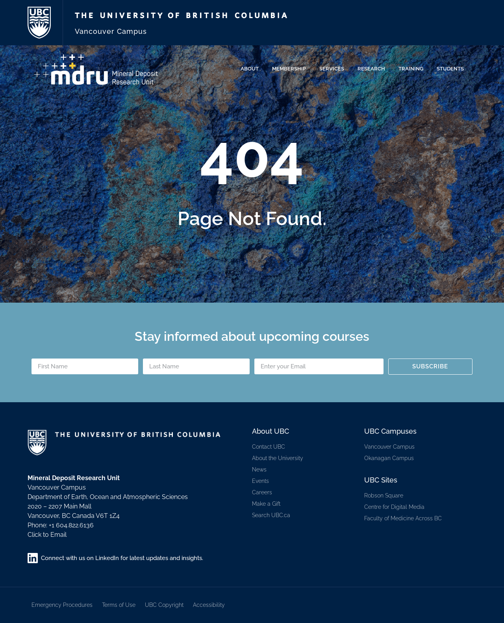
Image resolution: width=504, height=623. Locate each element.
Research (373, 69)
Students (452, 69)
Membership (291, 69)
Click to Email (47, 534)
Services (333, 69)
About (252, 69)
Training (412, 69)
